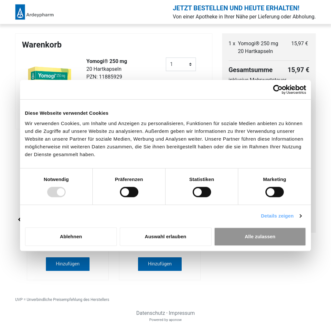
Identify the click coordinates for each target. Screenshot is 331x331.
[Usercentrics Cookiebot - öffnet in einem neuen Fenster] (278, 89)
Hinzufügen (68, 264)
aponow (175, 320)
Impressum (182, 313)
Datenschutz (150, 313)
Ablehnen (71, 236)
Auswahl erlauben (165, 236)
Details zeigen (277, 216)
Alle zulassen (260, 236)
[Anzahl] (181, 64)
